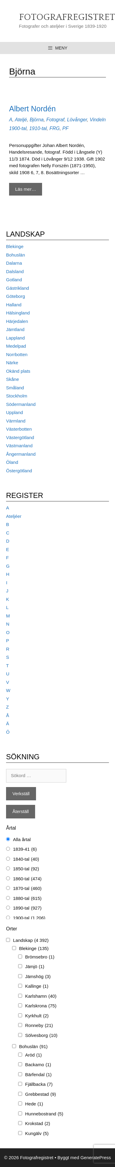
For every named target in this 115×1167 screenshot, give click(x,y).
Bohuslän (15, 254)
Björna (37, 119)
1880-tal (27, 898)
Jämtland (15, 329)
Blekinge (15, 246)
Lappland (15, 337)
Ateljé (21, 119)
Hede (34, 1104)
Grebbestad (40, 1094)
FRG (54, 128)
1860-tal (27, 878)
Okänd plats (18, 371)
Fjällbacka (39, 1084)
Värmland (15, 420)
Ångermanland (21, 454)
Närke (12, 362)
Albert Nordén (32, 108)
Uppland (14, 412)
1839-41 (25, 849)
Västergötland (20, 437)
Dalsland (15, 271)
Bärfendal (38, 1074)
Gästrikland (17, 288)
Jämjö (34, 966)
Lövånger (77, 119)
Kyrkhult (37, 1015)
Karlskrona (40, 1006)
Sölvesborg (41, 1035)
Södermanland (21, 404)
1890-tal (27, 908)
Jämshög (38, 976)
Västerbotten (19, 429)
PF (65, 128)
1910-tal (38, 128)
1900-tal (18, 128)
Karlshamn (40, 996)
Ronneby (39, 1025)
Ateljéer (13, 516)
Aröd (33, 1055)
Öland (12, 462)
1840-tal (26, 859)
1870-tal (27, 888)
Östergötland (19, 470)
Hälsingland (18, 312)
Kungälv (37, 1133)
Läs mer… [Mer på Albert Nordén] (25, 189)
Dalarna (14, 263)
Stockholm (16, 395)
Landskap (31, 940)
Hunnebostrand (44, 1114)
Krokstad (37, 1123)
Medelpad (16, 346)
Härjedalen (17, 321)
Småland (15, 387)
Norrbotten (17, 354)
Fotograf (55, 119)
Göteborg (15, 296)
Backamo (38, 1064)
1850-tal (26, 869)
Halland (13, 304)
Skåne (12, 379)
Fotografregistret (67, 17)
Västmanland (19, 445)
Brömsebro (39, 957)
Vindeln (98, 119)
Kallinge (36, 986)
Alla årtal (22, 839)
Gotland (14, 279)
